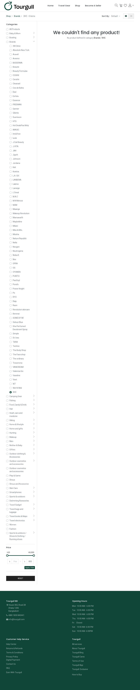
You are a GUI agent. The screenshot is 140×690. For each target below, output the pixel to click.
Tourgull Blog (77, 652)
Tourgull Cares (78, 657)
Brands (17, 16)
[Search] (116, 6)
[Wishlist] (125, 6)
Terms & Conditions (14, 652)
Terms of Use (78, 661)
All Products (14, 29)
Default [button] (114, 16)
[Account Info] (131, 5)
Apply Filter (29, 567)
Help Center (11, 644)
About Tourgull (78, 648)
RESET (20, 578)
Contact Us (11, 664)
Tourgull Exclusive (80, 669)
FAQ (8, 668)
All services (77, 644)
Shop (8, 16)
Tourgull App (77, 665)
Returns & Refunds (14, 648)
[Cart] (120, 6)
